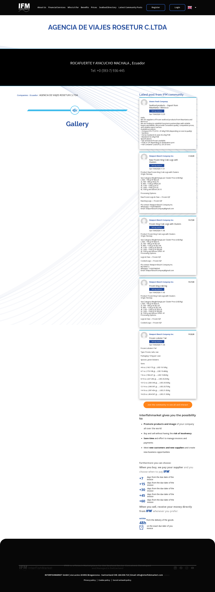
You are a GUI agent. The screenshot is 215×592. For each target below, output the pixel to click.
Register (156, 7)
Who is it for (73, 7)
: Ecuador (33, 95)
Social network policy (122, 580)
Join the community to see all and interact (168, 405)
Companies (22, 95)
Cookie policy (104, 580)
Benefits (85, 7)
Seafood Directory (107, 7)
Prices (94, 7)
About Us (41, 7)
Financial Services (56, 7)
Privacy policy (90, 580)
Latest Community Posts (130, 7)
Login (177, 7)
